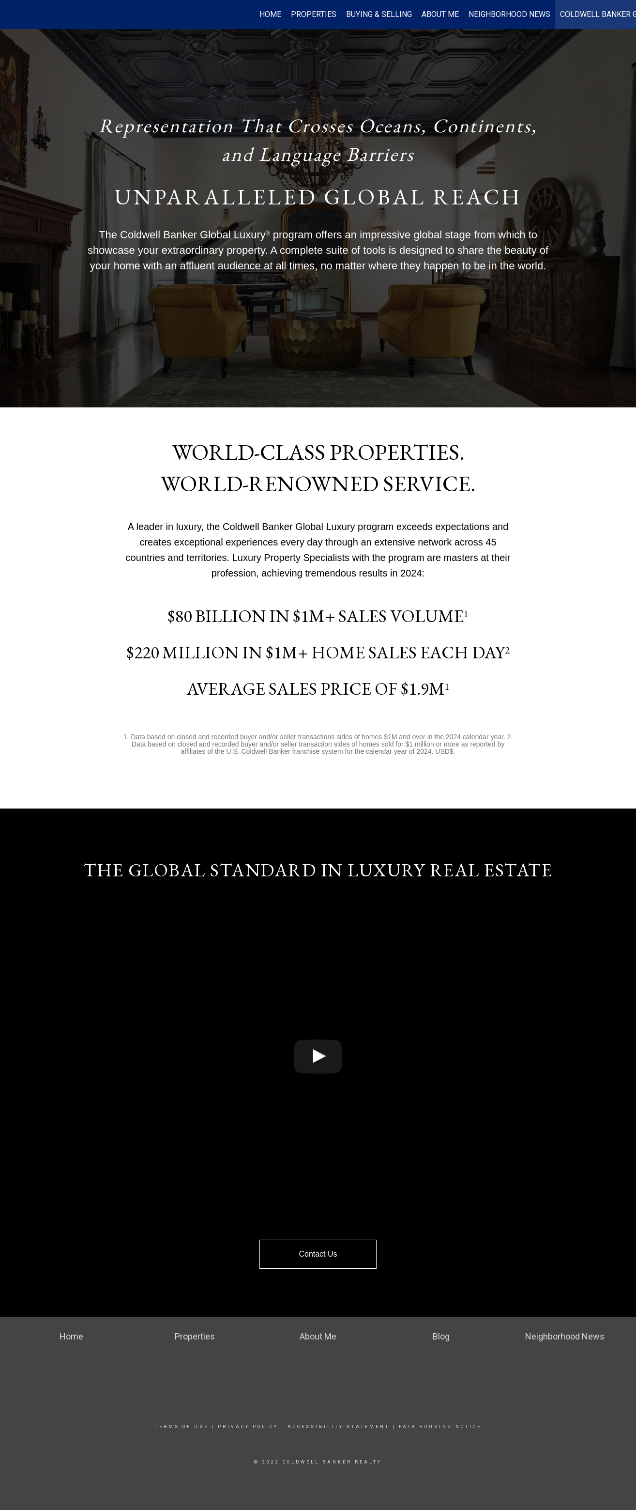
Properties (313, 14)
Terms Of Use (182, 1426)
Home (270, 14)
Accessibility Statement (339, 1426)
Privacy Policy (248, 1426)
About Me (440, 14)
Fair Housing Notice (440, 1426)
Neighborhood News (509, 14)
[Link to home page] (12, 14)
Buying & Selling (379, 14)
